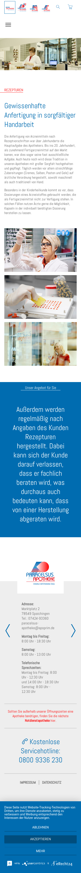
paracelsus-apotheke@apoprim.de (38, 625)
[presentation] (7, 630)
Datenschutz (51, 782)
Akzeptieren (40, 839)
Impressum (28, 782)
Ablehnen (40, 827)
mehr (40, 851)
